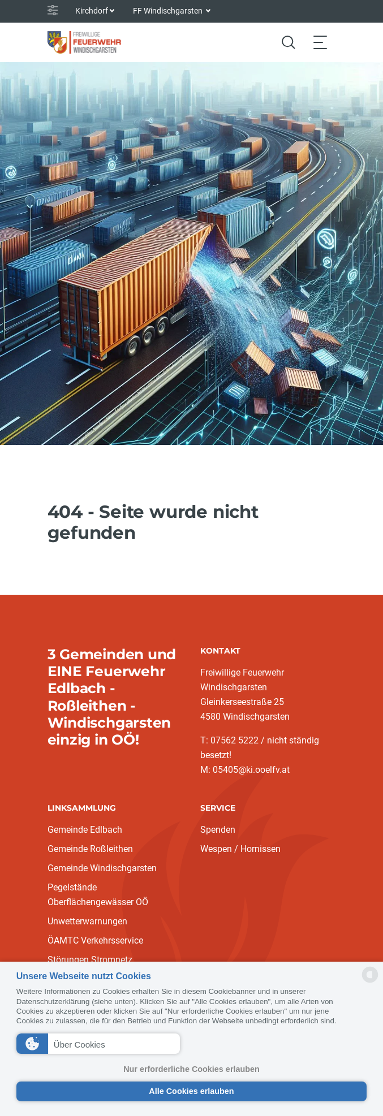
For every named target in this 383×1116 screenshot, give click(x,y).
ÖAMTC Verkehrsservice (95, 940)
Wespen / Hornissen (240, 849)
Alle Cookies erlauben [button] (191, 1091)
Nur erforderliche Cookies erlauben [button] (191, 1069)
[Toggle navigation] (320, 42)
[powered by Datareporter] (370, 982)
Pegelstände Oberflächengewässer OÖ (98, 894)
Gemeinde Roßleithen (90, 849)
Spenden (217, 829)
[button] (98, 1043)
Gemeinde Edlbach (85, 829)
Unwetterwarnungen (87, 921)
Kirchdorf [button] (91, 10)
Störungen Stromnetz (90, 959)
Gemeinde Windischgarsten (102, 868)
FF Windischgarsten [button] (168, 10)
